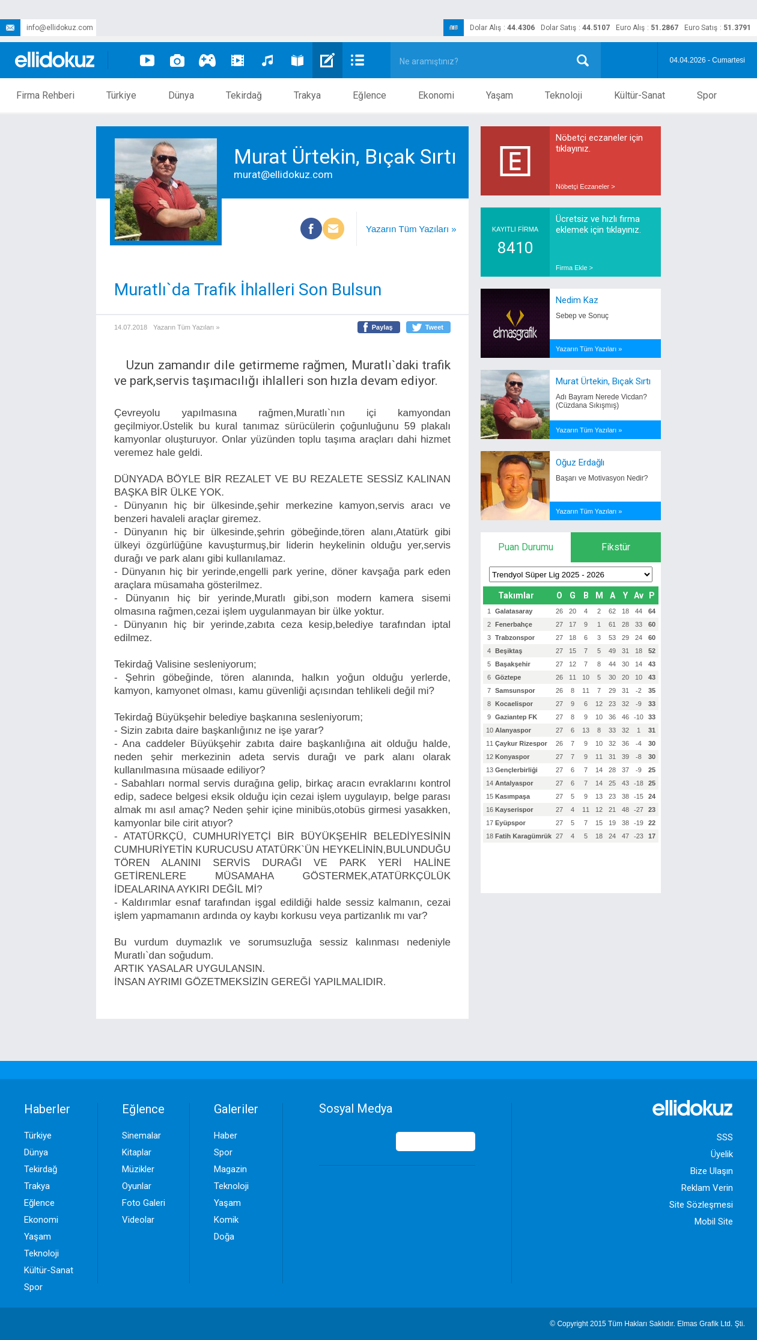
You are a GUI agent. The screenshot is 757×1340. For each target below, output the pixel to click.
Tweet (434, 327)
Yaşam (499, 95)
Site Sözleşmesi (701, 1204)
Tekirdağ (244, 95)
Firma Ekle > (574, 267)
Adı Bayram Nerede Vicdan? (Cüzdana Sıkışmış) (601, 401)
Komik (226, 1219)
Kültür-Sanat (639, 95)
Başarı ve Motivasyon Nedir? (602, 478)
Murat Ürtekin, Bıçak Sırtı (603, 381)
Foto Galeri (143, 1202)
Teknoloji (563, 95)
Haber (225, 1135)
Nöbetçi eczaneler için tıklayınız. (599, 143)
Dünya (181, 95)
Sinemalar (141, 1135)
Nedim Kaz (577, 300)
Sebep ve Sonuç (582, 316)
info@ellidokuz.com (46, 27)
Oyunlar (136, 1186)
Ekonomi (436, 95)
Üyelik (722, 1154)
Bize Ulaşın (711, 1171)
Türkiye (121, 95)
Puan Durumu (525, 547)
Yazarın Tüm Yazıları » (411, 229)
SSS (725, 1137)
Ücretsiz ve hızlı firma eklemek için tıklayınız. (598, 224)
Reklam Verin (707, 1187)
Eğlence (369, 95)
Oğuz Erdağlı (580, 462)
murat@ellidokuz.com (283, 174)
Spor (707, 95)
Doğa (224, 1236)
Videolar (138, 1219)
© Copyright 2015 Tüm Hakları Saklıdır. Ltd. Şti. (647, 1324)
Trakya (307, 95)
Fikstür (615, 547)
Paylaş (382, 327)
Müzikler (138, 1169)
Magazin (230, 1169)
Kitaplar (136, 1152)
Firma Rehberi (45, 95)
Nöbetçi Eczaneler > (585, 186)
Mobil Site (714, 1221)
